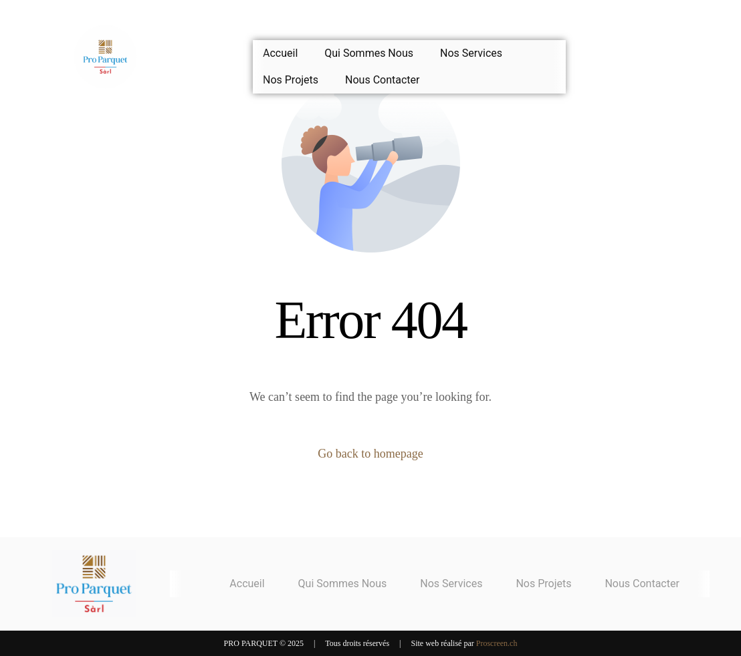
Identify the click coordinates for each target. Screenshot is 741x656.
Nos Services (471, 53)
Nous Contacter (382, 79)
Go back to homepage (370, 453)
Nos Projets (290, 79)
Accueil (280, 53)
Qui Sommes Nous (368, 53)
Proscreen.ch (497, 643)
